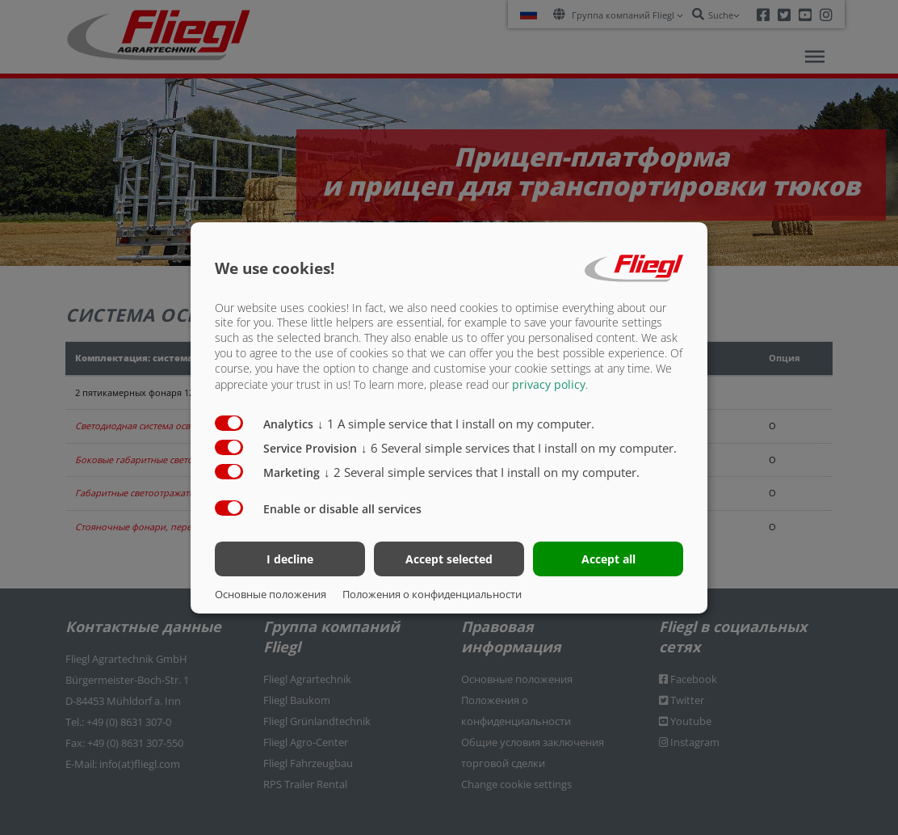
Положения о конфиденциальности (432, 594)
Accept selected (449, 559)
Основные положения (270, 594)
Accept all (608, 559)
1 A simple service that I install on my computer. (455, 423)
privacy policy (548, 384)
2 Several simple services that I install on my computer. (482, 472)
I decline (289, 559)
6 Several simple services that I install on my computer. (519, 448)
